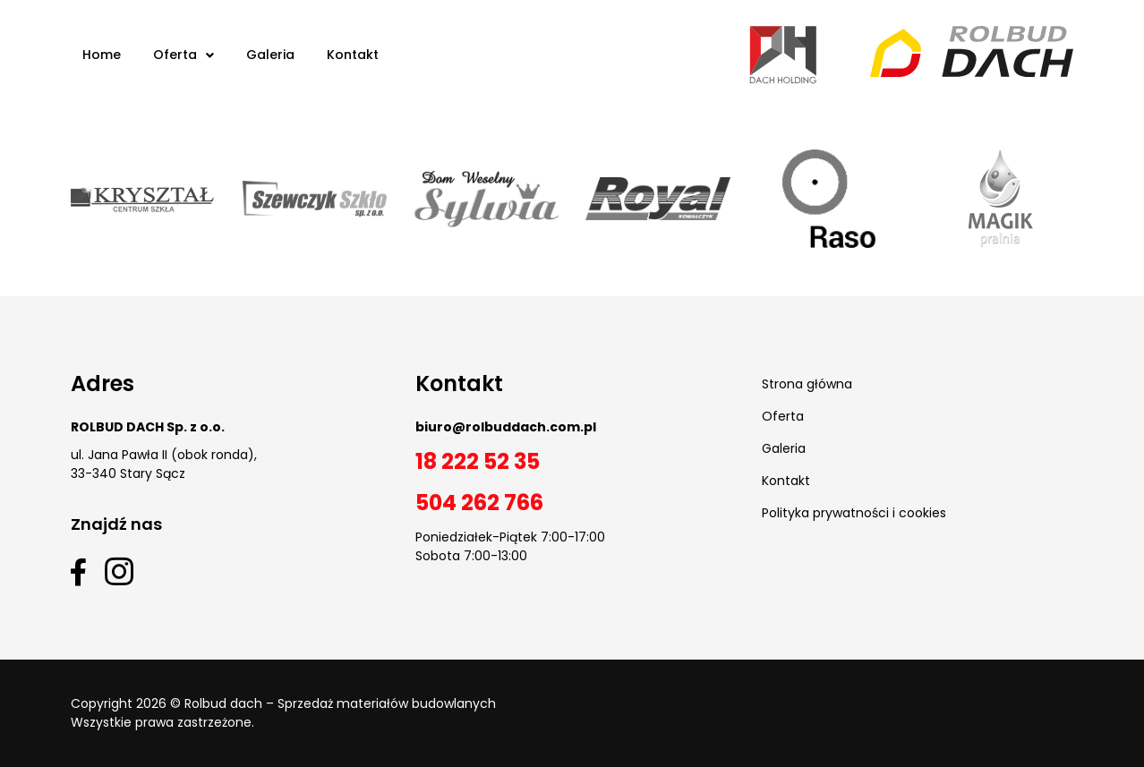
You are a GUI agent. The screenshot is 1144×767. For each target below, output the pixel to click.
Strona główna (807, 384)
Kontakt (786, 481)
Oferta (783, 416)
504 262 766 (479, 502)
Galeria (784, 448)
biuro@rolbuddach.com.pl (505, 427)
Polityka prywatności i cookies (854, 513)
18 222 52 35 (477, 461)
